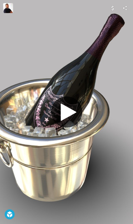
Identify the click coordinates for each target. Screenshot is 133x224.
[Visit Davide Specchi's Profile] (8, 8)
